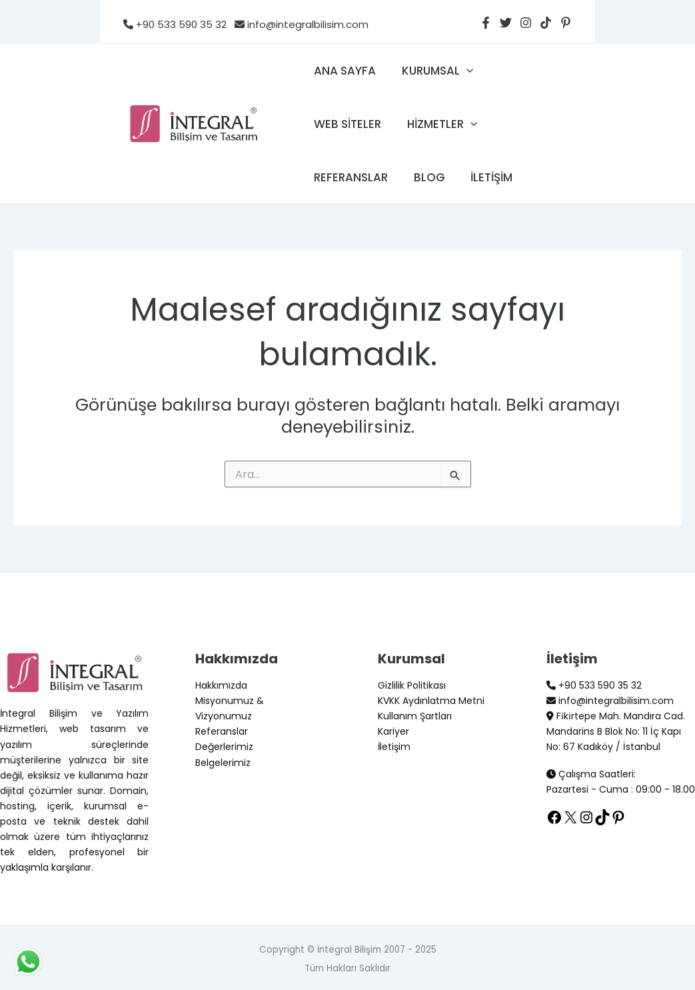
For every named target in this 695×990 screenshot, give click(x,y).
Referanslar (349, 177)
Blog (424, 177)
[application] (461, 70)
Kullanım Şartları (415, 716)
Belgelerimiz (223, 762)
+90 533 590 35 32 (175, 24)
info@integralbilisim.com (297, 24)
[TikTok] (546, 23)
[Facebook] (486, 23)
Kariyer (393, 731)
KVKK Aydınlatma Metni (431, 700)
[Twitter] (506, 23)
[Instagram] (526, 23)
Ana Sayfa (343, 71)
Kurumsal (432, 70)
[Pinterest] (566, 23)
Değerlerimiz (224, 746)
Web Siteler (346, 124)
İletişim (484, 177)
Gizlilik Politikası (412, 685)
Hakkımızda (221, 685)
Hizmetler (437, 124)
